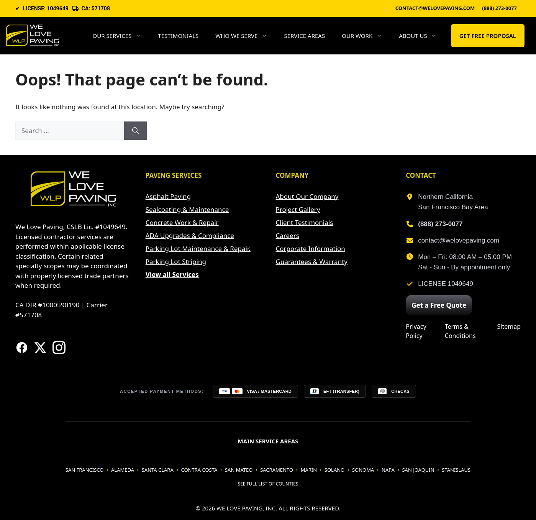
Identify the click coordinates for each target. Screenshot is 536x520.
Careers (287, 235)
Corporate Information (310, 248)
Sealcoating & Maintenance (187, 209)
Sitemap (509, 326)
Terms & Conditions (460, 331)
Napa (388, 469)
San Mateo (239, 469)
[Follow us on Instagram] (59, 347)
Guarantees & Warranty (311, 261)
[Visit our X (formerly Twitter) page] (40, 347)
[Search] (135, 130)
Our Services (120, 35)
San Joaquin (418, 469)
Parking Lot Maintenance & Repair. (198, 248)
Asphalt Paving (168, 196)
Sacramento (276, 469)
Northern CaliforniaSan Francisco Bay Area (453, 202)
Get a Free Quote (438, 305)
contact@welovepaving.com (435, 8)
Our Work (366, 35)
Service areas (304, 35)
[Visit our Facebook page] (21, 347)
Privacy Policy (416, 331)
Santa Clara (158, 469)
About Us (422, 35)
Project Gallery (298, 209)
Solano (334, 469)
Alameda (122, 469)
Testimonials (178, 35)
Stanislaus (456, 469)
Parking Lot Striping (176, 261)
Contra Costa (199, 469)
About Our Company (307, 196)
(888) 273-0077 (499, 8)
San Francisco (85, 469)
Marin (309, 469)
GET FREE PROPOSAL (487, 35)
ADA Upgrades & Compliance (190, 235)
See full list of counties (268, 484)
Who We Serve (245, 35)
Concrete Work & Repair (182, 222)
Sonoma (363, 469)
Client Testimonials (304, 222)
